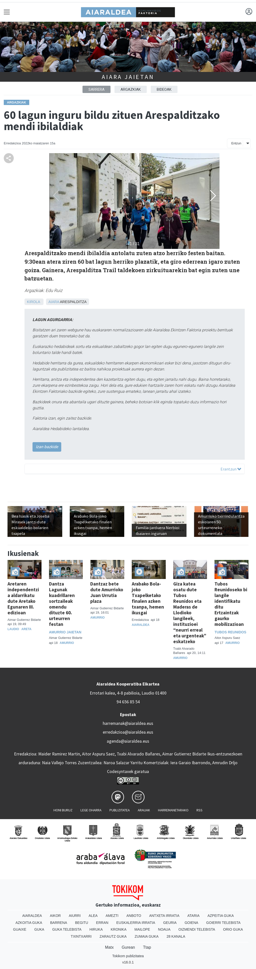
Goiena (191, 923)
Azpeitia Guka (221, 916)
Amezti (112, 916)
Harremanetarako (173, 810)
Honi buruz (63, 810)
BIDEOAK (164, 89)
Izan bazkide (47, 446)
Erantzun (230, 468)
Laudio (13, 629)
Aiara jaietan (128, 77)
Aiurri (74, 916)
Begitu (81, 923)
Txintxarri (81, 936)
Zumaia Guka (146, 936)
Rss (199, 810)
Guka (39, 929)
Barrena (58, 923)
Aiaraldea (141, 625)
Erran (102, 923)
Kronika (118, 929)
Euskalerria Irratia (135, 923)
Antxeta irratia (164, 916)
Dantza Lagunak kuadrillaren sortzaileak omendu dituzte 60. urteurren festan (62, 604)
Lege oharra (91, 810)
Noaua (164, 929)
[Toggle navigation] (7, 12)
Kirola (33, 302)
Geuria (170, 923)
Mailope (142, 929)
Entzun (236, 143)
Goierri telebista (223, 923)
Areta (27, 629)
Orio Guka (233, 929)
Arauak (144, 810)
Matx (109, 947)
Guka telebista (67, 929)
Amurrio (67, 643)
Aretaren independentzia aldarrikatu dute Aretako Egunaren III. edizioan (23, 598)
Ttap (147, 947)
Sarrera (96, 89)
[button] (213, 195)
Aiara (53, 302)
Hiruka (96, 929)
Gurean (128, 947)
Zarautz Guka (113, 936)
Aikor (55, 916)
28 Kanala (175, 936)
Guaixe (19, 929)
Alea (93, 916)
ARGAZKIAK (130, 89)
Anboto (133, 916)
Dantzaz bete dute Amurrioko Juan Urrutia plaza (106, 592)
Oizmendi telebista (196, 929)
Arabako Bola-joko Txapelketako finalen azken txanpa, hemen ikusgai (148, 598)
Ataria (193, 916)
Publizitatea (120, 810)
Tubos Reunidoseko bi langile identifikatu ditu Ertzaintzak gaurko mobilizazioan (230, 604)
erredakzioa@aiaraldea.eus (128, 732)
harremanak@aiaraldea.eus (128, 723)
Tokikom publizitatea (128, 956)
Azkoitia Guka (29, 923)
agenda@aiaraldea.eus (128, 741)
